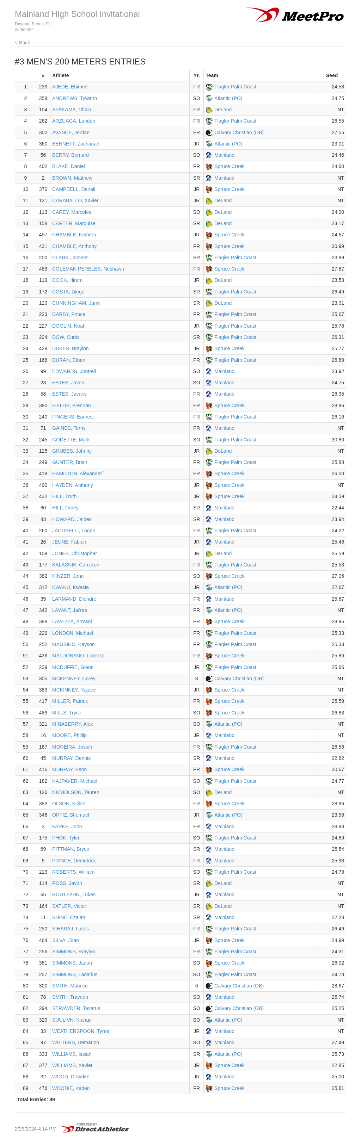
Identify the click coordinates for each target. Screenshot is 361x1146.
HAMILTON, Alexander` (78, 473)
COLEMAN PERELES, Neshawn (88, 269)
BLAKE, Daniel (68, 166)
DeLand (223, 109)
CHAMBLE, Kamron (74, 234)
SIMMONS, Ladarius (74, 974)
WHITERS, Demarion (75, 1042)
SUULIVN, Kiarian (72, 1020)
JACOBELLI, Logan (73, 530)
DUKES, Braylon (70, 348)
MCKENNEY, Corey (74, 678)
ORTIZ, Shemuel (70, 815)
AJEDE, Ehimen (69, 86)
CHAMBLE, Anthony (74, 246)
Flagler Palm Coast (235, 86)
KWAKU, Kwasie (70, 587)
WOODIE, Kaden (71, 1088)
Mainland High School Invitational (77, 14)
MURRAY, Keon (69, 769)
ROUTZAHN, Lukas (74, 894)
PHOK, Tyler (66, 838)
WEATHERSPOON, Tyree (80, 1031)
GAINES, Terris (69, 428)
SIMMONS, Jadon (72, 963)
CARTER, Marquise (74, 223)
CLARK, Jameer (70, 257)
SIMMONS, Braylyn (73, 951)
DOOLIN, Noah (69, 326)
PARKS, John (67, 826)
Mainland (224, 155)
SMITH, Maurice (70, 986)
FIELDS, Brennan (71, 405)
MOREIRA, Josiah (72, 747)
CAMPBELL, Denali (73, 189)
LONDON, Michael (72, 633)
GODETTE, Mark (71, 439)
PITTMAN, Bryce (70, 849)
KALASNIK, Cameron (75, 565)
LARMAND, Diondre (74, 599)
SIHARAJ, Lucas (70, 928)
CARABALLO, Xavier (75, 200)
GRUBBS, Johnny (72, 451)
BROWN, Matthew (72, 178)
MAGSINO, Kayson (73, 644)
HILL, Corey (65, 507)
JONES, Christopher (74, 553)
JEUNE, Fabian (69, 542)
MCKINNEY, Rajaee (74, 690)
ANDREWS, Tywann (74, 98)
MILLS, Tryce (66, 713)
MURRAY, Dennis (71, 758)
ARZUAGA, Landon (73, 121)
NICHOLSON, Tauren (75, 792)
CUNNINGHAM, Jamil (76, 303)
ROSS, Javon (67, 883)
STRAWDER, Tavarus (76, 1008)
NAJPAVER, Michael (74, 781)
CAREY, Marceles (71, 212)
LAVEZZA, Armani (72, 621)
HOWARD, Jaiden (72, 519)
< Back (22, 42)
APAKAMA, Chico (71, 109)
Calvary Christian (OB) (239, 132)
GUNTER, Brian (69, 462)
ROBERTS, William (73, 872)
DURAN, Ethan (68, 360)
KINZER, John (68, 576)
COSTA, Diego (68, 292)
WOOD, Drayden (71, 1076)
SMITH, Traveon (70, 997)
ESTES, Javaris (69, 394)
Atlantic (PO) (228, 98)
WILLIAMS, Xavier (72, 1065)
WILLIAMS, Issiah (71, 1054)
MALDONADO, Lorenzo (78, 655)
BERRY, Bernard (70, 155)
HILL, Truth (64, 496)
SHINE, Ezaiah (68, 917)
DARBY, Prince (68, 314)
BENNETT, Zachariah (75, 144)
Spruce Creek (229, 166)
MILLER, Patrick (70, 701)
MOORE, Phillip (69, 735)
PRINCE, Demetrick (74, 860)
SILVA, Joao (65, 940)
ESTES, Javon (68, 382)
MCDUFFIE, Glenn (72, 667)
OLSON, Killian (68, 803)
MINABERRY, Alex (72, 724)
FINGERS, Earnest (73, 417)
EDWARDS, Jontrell (74, 371)
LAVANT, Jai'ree (69, 610)
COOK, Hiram (67, 280)
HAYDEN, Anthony (72, 485)
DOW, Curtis (66, 337)
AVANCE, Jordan (71, 132)
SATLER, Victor (69, 906)
